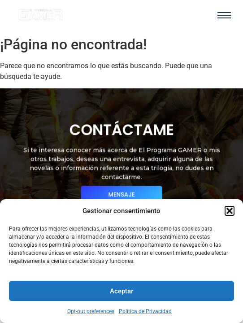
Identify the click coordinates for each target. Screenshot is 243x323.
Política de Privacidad (145, 311)
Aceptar (121, 291)
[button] (229, 210)
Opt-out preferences (90, 311)
